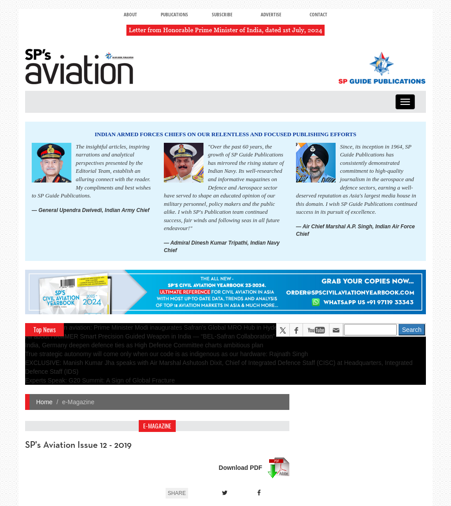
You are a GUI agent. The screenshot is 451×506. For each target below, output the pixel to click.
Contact (318, 14)
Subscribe (222, 14)
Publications (174, 14)
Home (44, 402)
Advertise (271, 14)
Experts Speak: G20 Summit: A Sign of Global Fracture (100, 380)
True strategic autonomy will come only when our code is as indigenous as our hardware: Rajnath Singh (166, 353)
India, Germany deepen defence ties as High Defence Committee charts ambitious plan (144, 345)
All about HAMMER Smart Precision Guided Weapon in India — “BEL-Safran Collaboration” (150, 336)
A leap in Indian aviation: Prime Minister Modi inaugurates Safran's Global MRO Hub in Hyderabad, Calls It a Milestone (187, 327)
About (130, 14)
